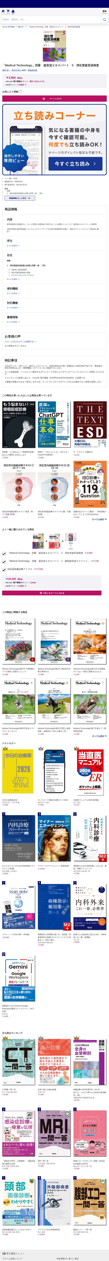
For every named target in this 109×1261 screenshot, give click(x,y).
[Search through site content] (51, 19)
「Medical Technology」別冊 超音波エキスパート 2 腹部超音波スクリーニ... (48, 561)
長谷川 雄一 (16, 70)
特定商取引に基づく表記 (68, 1259)
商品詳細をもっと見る (18, 198)
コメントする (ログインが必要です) (20, 342)
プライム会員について (12, 1259)
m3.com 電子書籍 (8, 27)
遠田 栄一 (21, 27)
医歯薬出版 (32, 70)
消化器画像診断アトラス (19, 569)
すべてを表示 (98, 519)
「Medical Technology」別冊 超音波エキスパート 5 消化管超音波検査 (45, 553)
